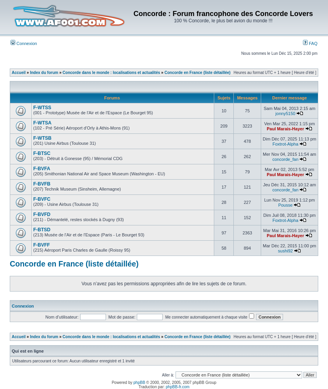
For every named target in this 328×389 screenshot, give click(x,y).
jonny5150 (286, 113)
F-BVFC (41, 199)
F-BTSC (41, 153)
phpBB (139, 382)
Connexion (24, 43)
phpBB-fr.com (178, 387)
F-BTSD (41, 229)
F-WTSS (42, 107)
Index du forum (44, 72)
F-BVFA (41, 168)
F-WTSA (42, 123)
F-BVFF (41, 245)
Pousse (285, 205)
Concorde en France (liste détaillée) (198, 72)
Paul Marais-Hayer (285, 128)
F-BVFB (41, 184)
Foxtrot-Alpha (285, 144)
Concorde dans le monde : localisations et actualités (111, 72)
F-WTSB (42, 138)
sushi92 (285, 251)
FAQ (310, 43)
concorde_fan (285, 159)
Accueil (19, 72)
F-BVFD (41, 214)
